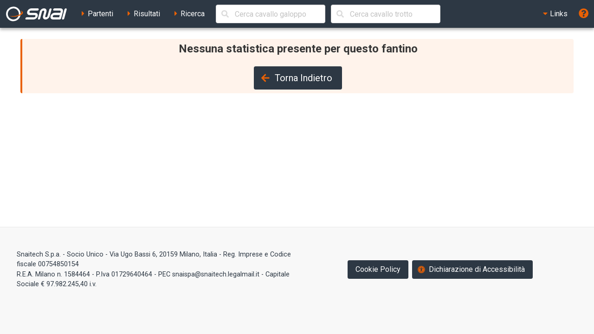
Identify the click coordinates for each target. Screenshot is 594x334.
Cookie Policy (377, 269)
